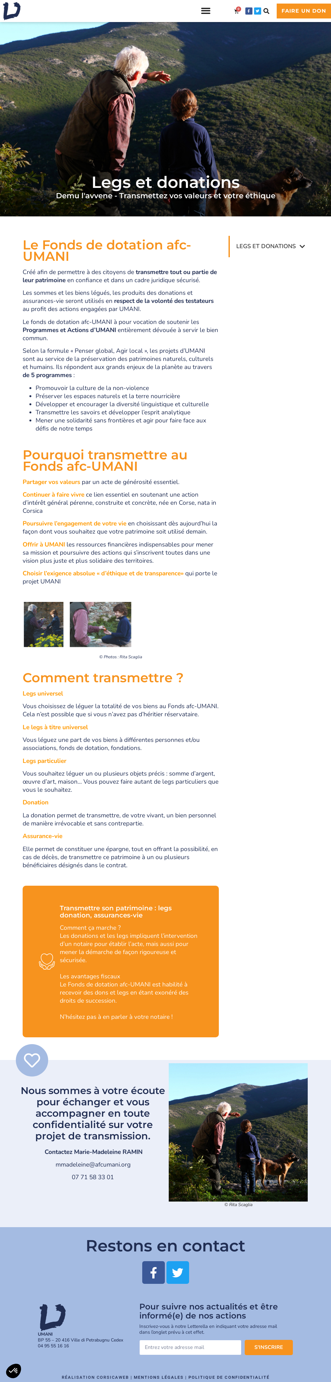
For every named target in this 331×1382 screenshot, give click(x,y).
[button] (205, 11)
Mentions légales (159, 1377)
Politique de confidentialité (229, 1377)
